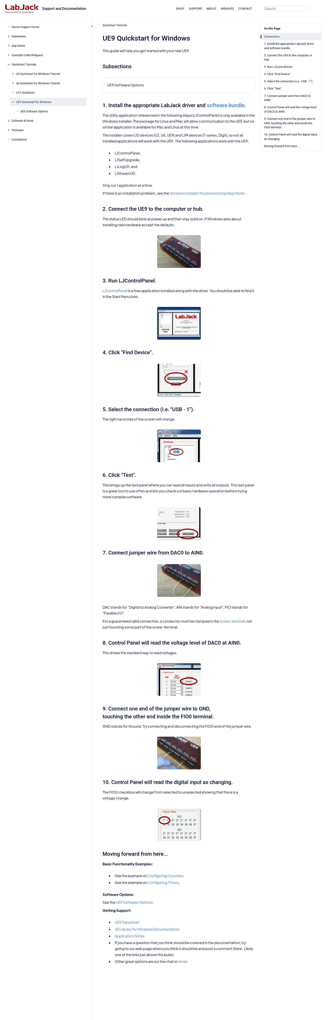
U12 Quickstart (25, 92)
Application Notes (129, 936)
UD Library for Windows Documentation (147, 929)
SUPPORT (195, 8)
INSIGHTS (227, 8)
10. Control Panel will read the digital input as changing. (290, 136)
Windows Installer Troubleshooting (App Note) (207, 193)
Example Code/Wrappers (27, 55)
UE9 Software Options (34, 111)
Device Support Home (25, 27)
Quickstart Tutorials (24, 64)
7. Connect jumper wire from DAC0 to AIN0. (287, 98)
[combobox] (286, 8)
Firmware (18, 130)
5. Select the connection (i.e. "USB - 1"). (288, 81)
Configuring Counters (165, 875)
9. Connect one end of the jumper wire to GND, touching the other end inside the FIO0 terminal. (289, 123)
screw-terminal (232, 621)
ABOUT (211, 8)
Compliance (19, 139)
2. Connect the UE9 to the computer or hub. (288, 57)
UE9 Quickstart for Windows (33, 102)
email (182, 961)
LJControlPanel (115, 290)
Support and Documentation (64, 9)
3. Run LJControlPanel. (278, 66)
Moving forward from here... (281, 146)
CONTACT (245, 8)
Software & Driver (23, 120)
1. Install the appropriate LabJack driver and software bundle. (289, 46)
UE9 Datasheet (127, 922)
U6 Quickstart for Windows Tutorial (38, 83)
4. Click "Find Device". (277, 74)
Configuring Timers (163, 882)
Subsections (272, 36)
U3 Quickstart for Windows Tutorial (38, 73)
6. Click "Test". (273, 88)
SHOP (180, 8)
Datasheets (19, 36)
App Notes (18, 45)
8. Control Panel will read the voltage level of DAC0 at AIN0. (290, 109)
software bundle (225, 105)
